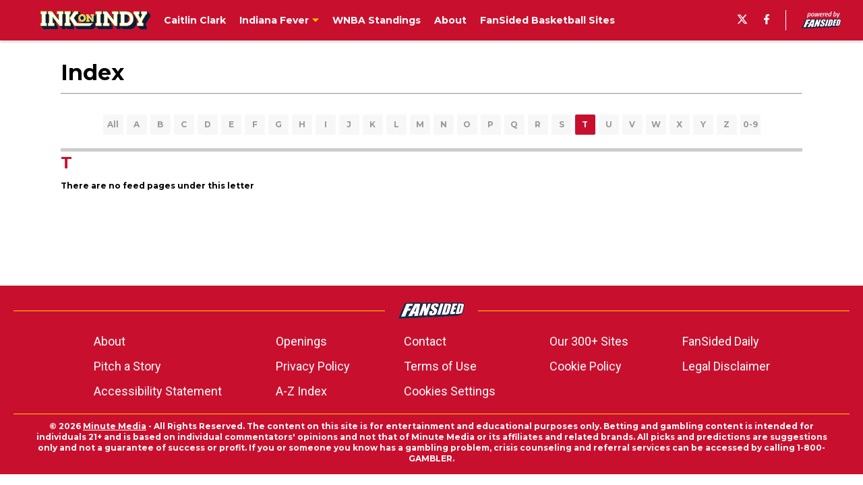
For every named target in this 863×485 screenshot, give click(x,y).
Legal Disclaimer (726, 366)
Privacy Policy (313, 366)
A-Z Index (301, 391)
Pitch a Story (127, 366)
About (109, 341)
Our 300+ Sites (588, 341)
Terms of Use (440, 366)
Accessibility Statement (158, 391)
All (113, 124)
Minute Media (114, 426)
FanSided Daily (720, 341)
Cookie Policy (585, 366)
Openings (301, 341)
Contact (425, 341)
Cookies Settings (450, 391)
